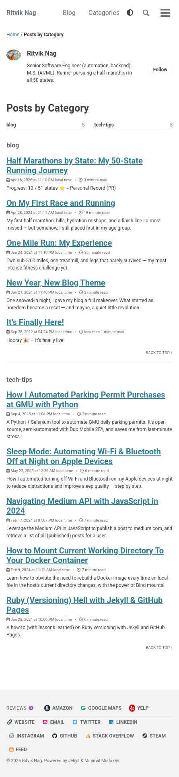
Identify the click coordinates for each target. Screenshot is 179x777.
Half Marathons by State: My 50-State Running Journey (74, 165)
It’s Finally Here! (35, 322)
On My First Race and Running (60, 203)
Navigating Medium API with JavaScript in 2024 (82, 506)
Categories (103, 13)
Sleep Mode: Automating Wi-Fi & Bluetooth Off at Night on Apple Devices (83, 456)
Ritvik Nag (21, 13)
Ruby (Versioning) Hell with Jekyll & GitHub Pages (84, 605)
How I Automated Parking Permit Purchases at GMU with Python (85, 399)
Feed (17, 749)
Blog (69, 13)
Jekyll (74, 760)
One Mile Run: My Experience (59, 243)
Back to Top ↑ (159, 352)
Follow (160, 70)
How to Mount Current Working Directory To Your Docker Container (85, 555)
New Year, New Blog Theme (55, 283)
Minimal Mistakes (101, 760)
